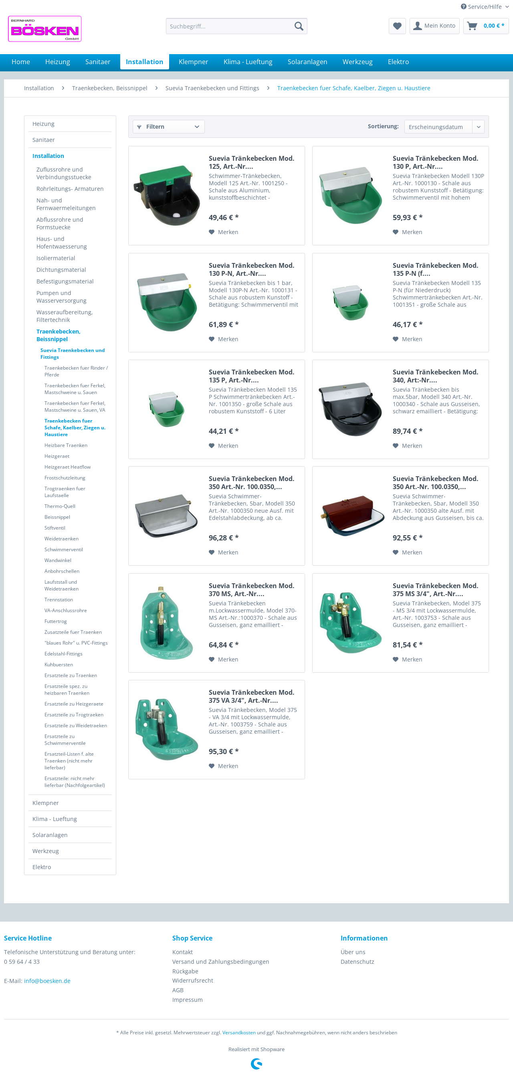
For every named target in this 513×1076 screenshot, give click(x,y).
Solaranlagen (50, 835)
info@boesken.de (47, 981)
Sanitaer (43, 140)
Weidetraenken (61, 538)
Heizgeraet (56, 456)
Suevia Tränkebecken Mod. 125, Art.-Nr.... (252, 162)
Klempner (45, 803)
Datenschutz (357, 961)
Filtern (150, 126)
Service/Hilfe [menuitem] (482, 6)
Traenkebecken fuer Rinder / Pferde (76, 371)
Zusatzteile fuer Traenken (73, 632)
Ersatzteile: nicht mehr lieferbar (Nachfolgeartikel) (74, 782)
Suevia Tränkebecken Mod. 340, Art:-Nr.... (436, 376)
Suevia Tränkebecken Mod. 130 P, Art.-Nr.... (436, 162)
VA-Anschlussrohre (65, 610)
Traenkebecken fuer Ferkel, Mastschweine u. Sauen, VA (74, 406)
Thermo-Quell (59, 506)
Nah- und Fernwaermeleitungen (66, 204)
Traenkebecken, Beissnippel (58, 335)
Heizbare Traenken (65, 445)
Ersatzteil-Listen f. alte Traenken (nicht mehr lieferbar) (69, 760)
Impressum (187, 999)
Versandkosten (239, 1032)
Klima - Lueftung (54, 819)
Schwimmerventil (63, 549)
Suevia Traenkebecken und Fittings (72, 353)
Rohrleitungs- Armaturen (70, 188)
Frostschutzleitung (64, 477)
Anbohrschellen (61, 571)
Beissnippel (57, 517)
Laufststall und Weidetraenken (61, 585)
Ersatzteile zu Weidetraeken (75, 725)
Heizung (43, 123)
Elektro (41, 867)
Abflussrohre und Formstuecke (59, 223)
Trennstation (58, 599)
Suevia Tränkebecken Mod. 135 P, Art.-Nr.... (252, 376)
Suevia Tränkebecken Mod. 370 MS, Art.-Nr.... (252, 590)
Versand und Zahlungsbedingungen (220, 961)
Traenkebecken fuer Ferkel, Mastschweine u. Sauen (74, 389)
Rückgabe (185, 971)
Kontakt (182, 952)
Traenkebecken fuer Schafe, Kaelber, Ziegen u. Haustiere (74, 427)
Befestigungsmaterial (65, 281)
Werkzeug (45, 851)
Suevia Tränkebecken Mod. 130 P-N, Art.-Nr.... (252, 269)
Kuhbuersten (58, 664)
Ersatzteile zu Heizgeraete (73, 703)
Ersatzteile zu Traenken (70, 675)
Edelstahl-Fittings (63, 653)
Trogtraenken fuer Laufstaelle (64, 492)
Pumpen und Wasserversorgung (61, 296)
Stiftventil (54, 527)
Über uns (353, 952)
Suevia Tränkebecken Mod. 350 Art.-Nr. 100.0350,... (252, 483)
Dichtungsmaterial (61, 269)
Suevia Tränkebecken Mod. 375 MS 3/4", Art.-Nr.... (436, 590)
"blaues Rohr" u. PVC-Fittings (76, 642)
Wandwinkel (57, 560)
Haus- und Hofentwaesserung (61, 242)
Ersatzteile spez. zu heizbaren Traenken (66, 689)
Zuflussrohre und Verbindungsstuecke (63, 173)
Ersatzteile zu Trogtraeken (73, 714)
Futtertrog (55, 621)
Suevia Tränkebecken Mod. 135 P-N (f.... (436, 269)
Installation (48, 156)
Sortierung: (383, 126)
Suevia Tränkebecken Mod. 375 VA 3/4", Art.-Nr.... (252, 696)
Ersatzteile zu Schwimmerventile (65, 739)
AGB (178, 990)
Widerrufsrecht (192, 980)
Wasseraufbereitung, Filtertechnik (64, 316)
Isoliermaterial (55, 258)
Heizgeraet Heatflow (67, 466)
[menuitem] (236, 26)
